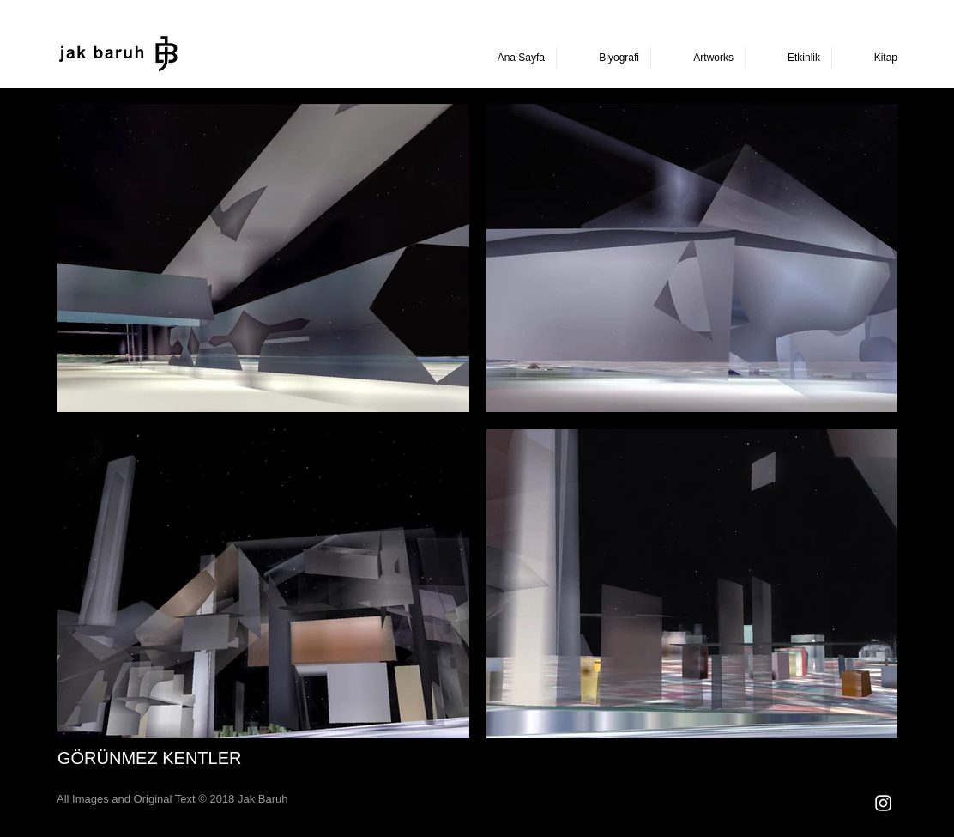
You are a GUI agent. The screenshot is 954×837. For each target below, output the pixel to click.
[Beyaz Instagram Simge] (883, 803)
